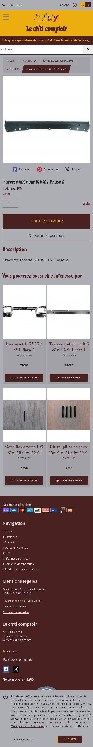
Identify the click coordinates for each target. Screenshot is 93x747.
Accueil (11, 60)
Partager (22, 169)
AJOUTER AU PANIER (46, 221)
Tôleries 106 (12, 69)
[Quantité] (10, 204)
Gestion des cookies (15, 606)
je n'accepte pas (23, 739)
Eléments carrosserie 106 (58, 60)
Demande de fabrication (18, 564)
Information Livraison (16, 558)
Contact (64, 5)
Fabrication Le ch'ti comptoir (21, 569)
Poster (72, 169)
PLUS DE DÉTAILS (69, 377)
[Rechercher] (88, 49)
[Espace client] (75, 5)
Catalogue (10, 537)
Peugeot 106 (29, 60)
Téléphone (10, 651)
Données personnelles (16, 612)
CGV (6, 553)
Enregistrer (47, 169)
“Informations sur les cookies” (56, 722)
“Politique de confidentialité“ (27, 726)
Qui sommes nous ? (15, 548)
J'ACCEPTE (70, 739)
